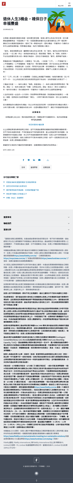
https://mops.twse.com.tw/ (14, 258)
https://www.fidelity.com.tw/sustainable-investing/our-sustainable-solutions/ (34, 436)
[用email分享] (39, 160)
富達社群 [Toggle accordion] (35, 229)
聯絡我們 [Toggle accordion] (35, 223)
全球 (23, 167)
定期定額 (46, 167)
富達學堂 (34, 167)
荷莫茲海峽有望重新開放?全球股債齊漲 (21, 182)
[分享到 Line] (29, 160)
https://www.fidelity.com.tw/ (25, 255)
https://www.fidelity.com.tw (45, 387)
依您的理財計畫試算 (36, 124)
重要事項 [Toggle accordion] (35, 217)
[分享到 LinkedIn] (34, 160)
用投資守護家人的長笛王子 (16, 194)
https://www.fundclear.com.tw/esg (38, 438)
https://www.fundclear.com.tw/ (53, 258)
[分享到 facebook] (23, 160)
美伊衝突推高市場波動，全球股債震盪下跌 (22, 190)
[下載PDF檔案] (48, 160)
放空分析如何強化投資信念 (16, 186)
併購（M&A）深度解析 (15, 197)
